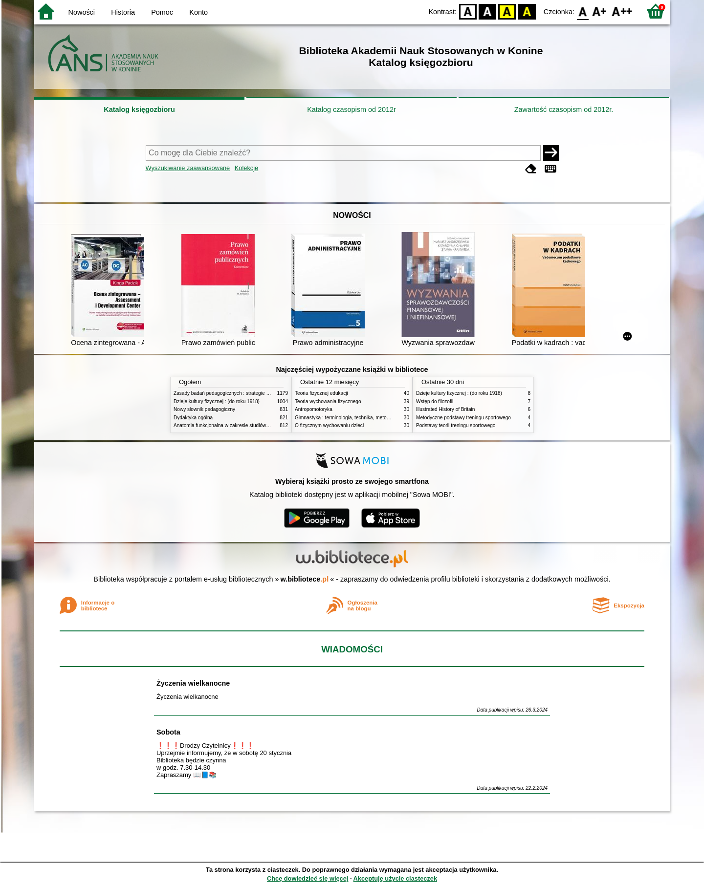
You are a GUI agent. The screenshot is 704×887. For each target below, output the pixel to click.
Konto (198, 12)
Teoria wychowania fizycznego (328, 401)
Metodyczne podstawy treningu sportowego (463, 417)
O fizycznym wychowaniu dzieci (329, 425)
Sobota (168, 732)
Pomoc (162, 12)
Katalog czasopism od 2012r (351, 109)
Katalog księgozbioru (139, 109)
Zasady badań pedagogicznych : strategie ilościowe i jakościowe (244, 393)
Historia (123, 12)
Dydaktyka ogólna (193, 417)
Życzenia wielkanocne (193, 683)
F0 (582, 11)
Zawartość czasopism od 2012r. (563, 109)
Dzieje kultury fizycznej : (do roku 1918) (217, 401)
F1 (599, 11)
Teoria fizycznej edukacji (321, 393)
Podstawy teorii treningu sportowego (455, 425)
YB (507, 11)
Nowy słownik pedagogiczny (204, 409)
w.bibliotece (305, 579)
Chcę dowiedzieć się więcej (307, 878)
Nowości (81, 12)
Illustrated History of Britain (445, 409)
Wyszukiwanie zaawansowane (188, 168)
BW (487, 11)
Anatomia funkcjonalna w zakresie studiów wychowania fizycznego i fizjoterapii (259, 425)
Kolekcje (246, 168)
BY (527, 11)
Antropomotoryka (313, 409)
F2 (622, 11)
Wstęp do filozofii (434, 401)
